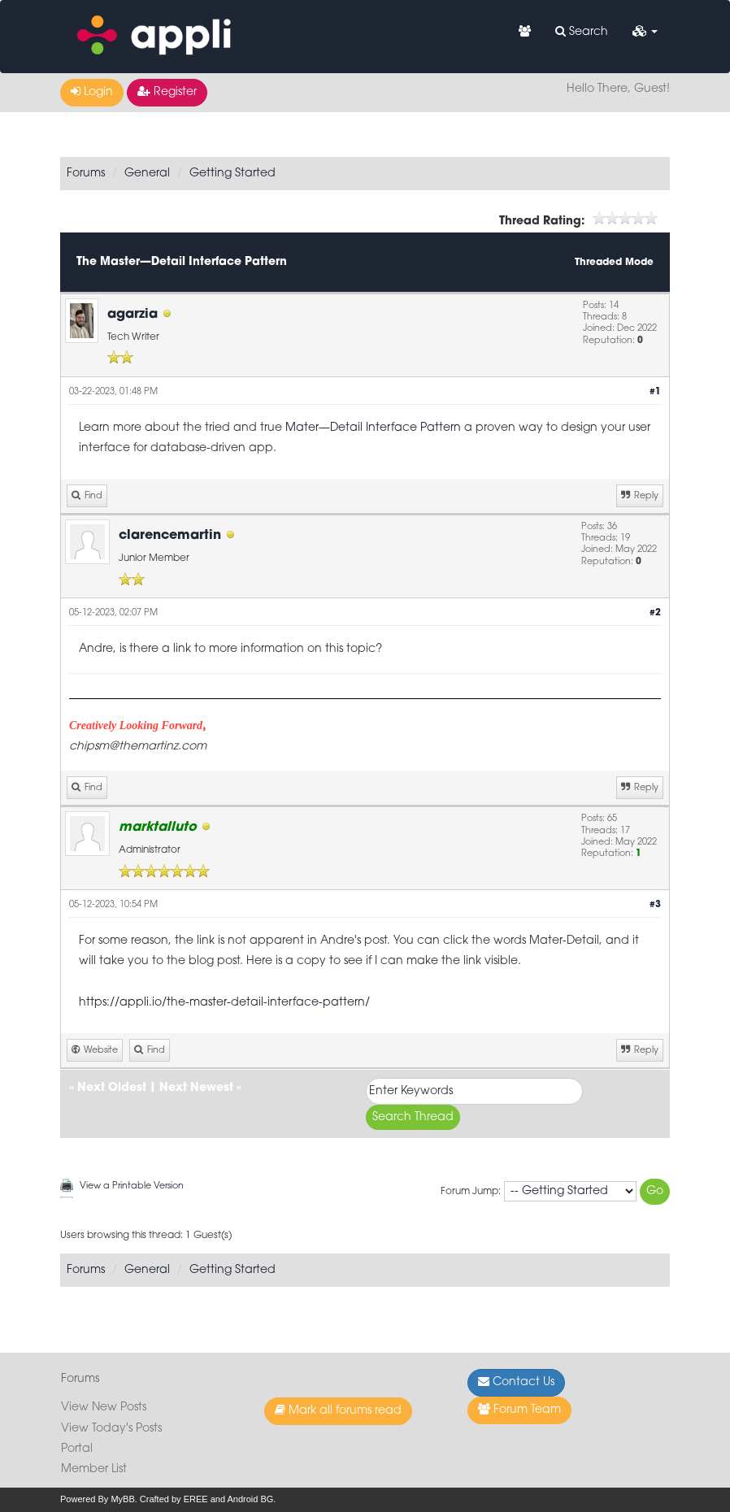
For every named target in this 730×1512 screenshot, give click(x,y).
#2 (655, 613)
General (147, 173)
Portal (77, 1449)
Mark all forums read (338, 1410)
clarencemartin (170, 535)
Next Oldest (111, 1088)
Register (167, 91)
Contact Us (516, 1381)
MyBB (122, 1499)
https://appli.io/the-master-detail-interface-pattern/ (224, 1003)
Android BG (250, 1499)
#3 (655, 905)
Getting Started (232, 173)
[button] (645, 32)
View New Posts (103, 1407)
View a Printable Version (132, 1186)
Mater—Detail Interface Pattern (373, 428)
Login (92, 91)
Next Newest (196, 1088)
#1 (655, 392)
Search (581, 31)
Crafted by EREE (174, 1499)
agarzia (132, 314)
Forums (86, 173)
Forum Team (519, 1409)
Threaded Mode (614, 262)
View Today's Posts (111, 1429)
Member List (94, 1469)
